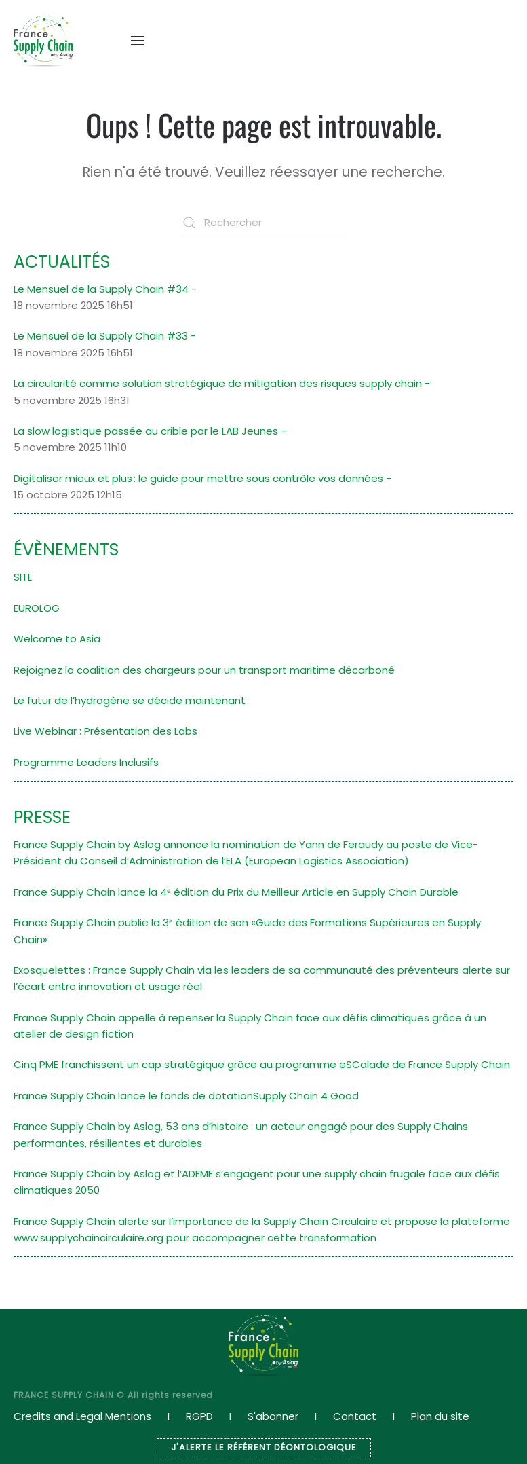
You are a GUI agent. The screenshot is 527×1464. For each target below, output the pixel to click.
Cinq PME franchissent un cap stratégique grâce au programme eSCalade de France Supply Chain (262, 1064)
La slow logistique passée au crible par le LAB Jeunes (146, 431)
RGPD (199, 1416)
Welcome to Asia (57, 639)
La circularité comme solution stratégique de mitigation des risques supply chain (218, 383)
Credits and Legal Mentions (82, 1416)
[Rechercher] (263, 222)
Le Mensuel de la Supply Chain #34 (101, 289)
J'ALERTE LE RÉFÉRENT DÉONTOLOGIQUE (264, 1447)
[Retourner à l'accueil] (43, 41)
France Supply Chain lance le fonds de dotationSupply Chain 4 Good (186, 1095)
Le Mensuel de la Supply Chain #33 (101, 336)
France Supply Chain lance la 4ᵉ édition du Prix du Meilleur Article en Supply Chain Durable (236, 892)
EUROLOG (37, 608)
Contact (354, 1416)
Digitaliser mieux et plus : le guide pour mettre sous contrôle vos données (198, 478)
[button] (137, 41)
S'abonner (273, 1416)
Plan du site (440, 1416)
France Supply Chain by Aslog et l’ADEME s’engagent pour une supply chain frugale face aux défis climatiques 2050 (257, 1182)
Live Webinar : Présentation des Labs (105, 731)
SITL (23, 577)
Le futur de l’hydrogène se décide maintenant (130, 700)
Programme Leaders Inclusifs (86, 762)
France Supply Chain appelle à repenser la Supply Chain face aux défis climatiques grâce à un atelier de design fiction (250, 1025)
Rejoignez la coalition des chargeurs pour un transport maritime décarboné (204, 670)
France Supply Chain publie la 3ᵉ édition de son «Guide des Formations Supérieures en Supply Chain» (247, 930)
